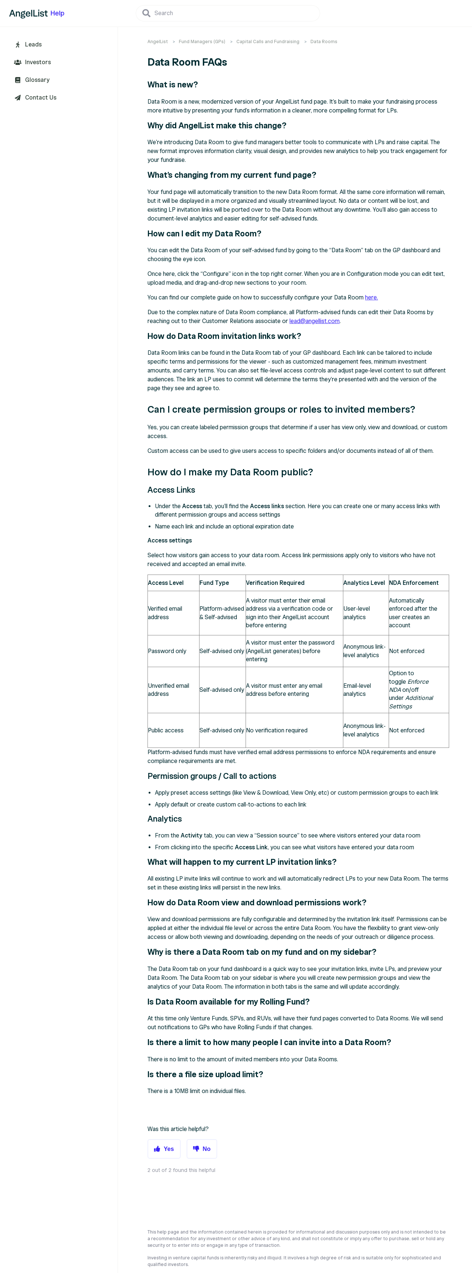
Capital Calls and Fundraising (267, 41)
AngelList (158, 41)
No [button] (207, 1149)
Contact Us (40, 97)
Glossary (37, 80)
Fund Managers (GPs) (202, 41)
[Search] (228, 13)
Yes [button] (169, 1149)
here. (371, 297)
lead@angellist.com (314, 321)
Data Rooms (323, 41)
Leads (33, 44)
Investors (38, 62)
